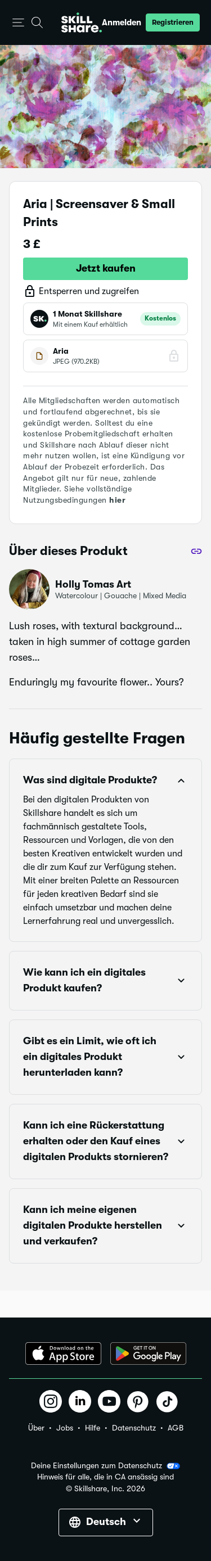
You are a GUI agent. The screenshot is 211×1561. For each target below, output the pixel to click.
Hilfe (92, 1427)
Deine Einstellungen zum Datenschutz (105, 1466)
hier (117, 499)
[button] (18, 23)
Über (36, 1427)
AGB (175, 1427)
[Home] (81, 22)
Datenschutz (134, 1427)
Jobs (64, 1427)
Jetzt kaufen (106, 268)
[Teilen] (196, 551)
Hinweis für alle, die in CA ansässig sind (105, 1477)
